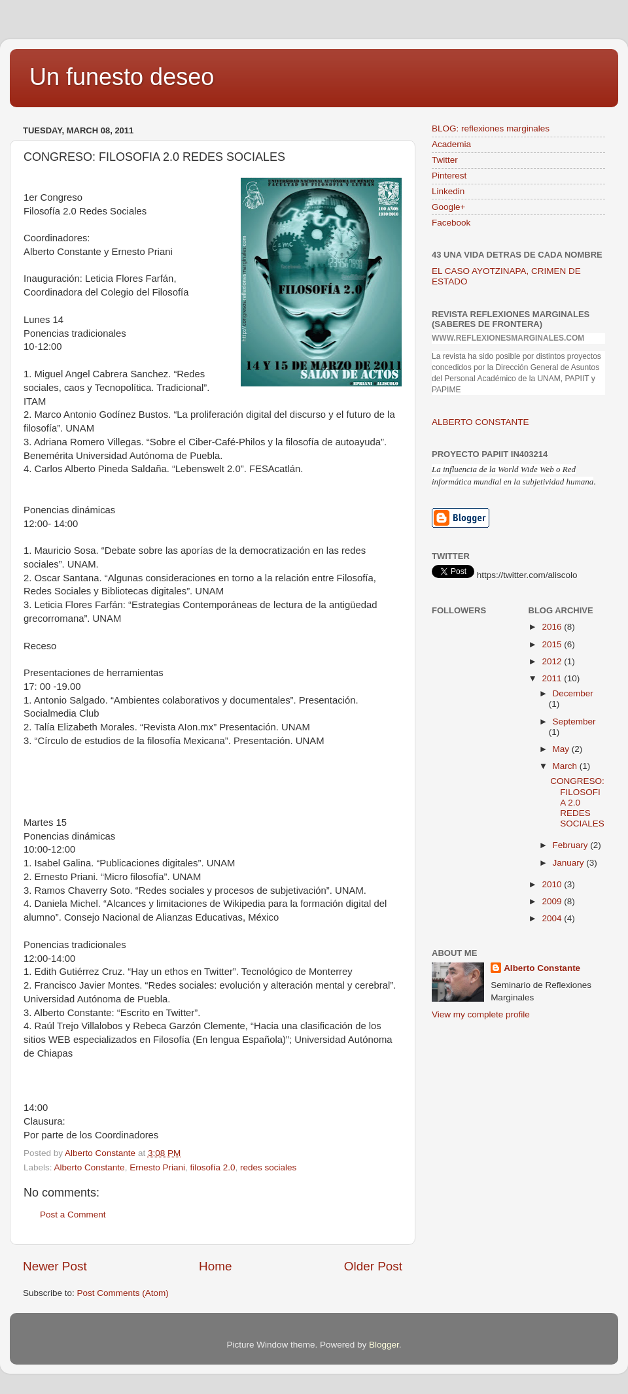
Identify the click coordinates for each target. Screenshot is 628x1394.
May (562, 749)
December (573, 693)
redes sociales (268, 1167)
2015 (553, 644)
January (570, 863)
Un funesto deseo (121, 76)
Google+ (448, 207)
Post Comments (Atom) (123, 1293)
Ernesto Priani (157, 1167)
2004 (553, 918)
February (572, 845)
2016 (553, 627)
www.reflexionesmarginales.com (508, 338)
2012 (553, 661)
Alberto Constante (89, 1167)
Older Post (373, 1266)
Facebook (451, 223)
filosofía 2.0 (212, 1167)
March (566, 766)
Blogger (384, 1345)
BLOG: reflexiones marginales (491, 128)
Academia (451, 144)
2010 (553, 884)
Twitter (445, 160)
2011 (553, 678)
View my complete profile (481, 1014)
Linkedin (448, 191)
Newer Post (55, 1266)
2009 (553, 901)
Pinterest (449, 175)
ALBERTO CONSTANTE (480, 422)
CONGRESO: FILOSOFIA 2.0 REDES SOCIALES (577, 802)
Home (215, 1266)
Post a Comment (73, 1214)
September (574, 721)
